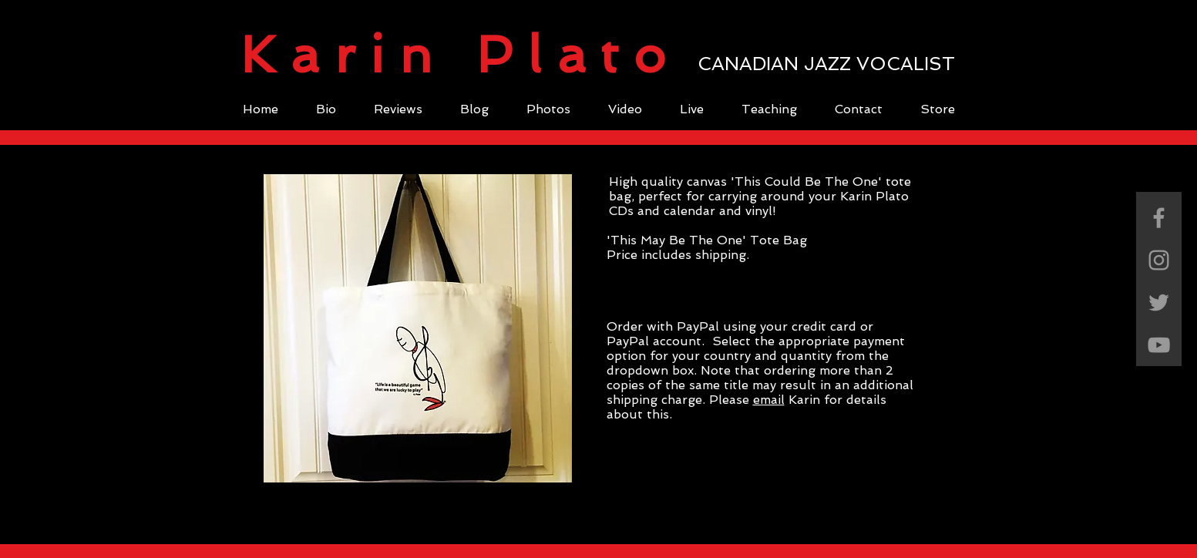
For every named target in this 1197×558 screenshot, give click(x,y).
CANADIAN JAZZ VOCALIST (826, 63)
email (769, 399)
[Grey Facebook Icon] (1158, 217)
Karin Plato (460, 54)
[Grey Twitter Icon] (1158, 302)
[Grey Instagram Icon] (1158, 260)
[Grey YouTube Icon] (1158, 344)
